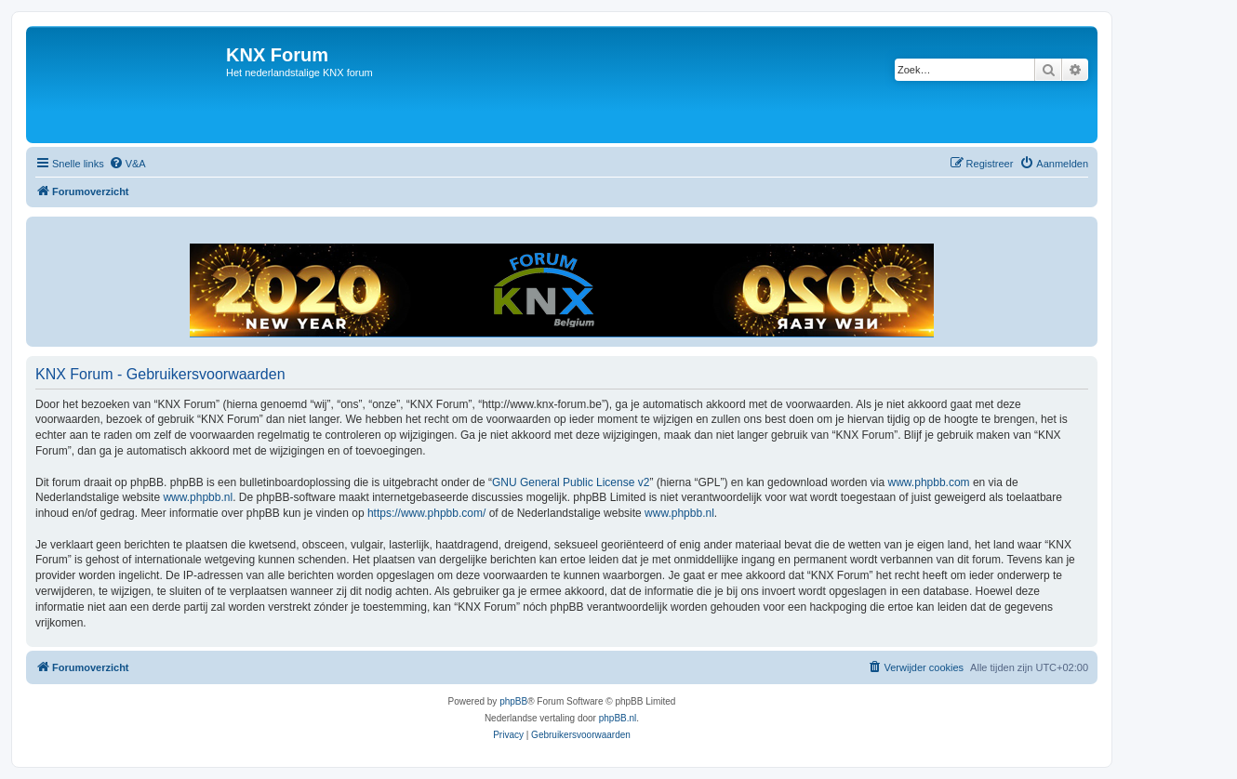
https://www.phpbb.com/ (426, 513)
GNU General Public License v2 (570, 482)
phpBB (513, 701)
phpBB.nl (618, 718)
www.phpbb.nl (198, 497)
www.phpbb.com (929, 482)
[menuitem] (127, 163)
